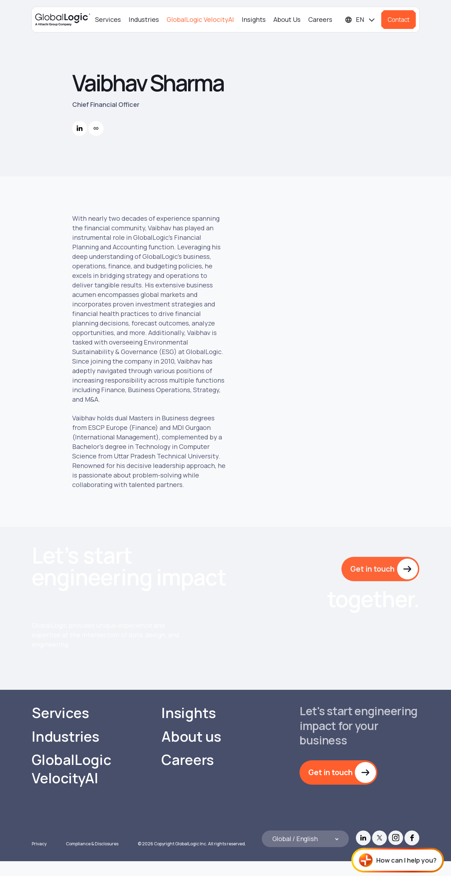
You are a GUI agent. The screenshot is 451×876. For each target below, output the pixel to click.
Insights (254, 19)
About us (191, 751)
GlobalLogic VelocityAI (200, 19)
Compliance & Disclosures (92, 859)
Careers (320, 19)
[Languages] (360, 19)
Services (108, 19)
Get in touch (372, 569)
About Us (287, 19)
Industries (144, 19)
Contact (398, 20)
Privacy (39, 859)
